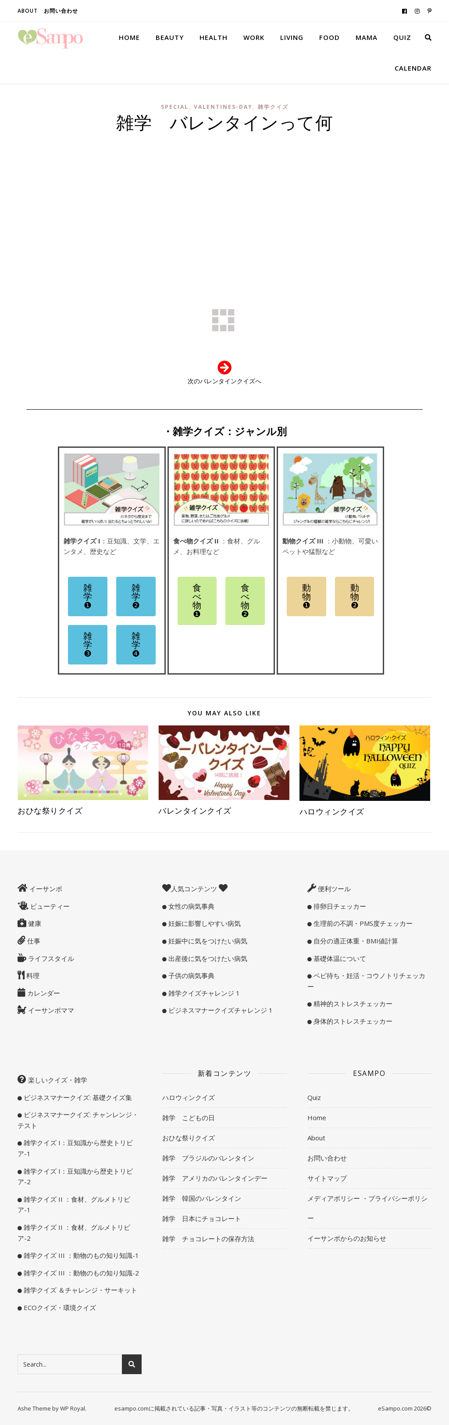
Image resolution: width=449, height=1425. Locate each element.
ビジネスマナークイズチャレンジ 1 (220, 1010)
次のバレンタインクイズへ (224, 381)
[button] (87, 596)
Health (214, 37)
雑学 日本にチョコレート (201, 1218)
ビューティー (49, 906)
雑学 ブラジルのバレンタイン (208, 1158)
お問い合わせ (61, 10)
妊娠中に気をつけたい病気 (207, 940)
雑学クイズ (273, 107)
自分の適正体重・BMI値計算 (355, 940)
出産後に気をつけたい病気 (207, 958)
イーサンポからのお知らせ (346, 1238)
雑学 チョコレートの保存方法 (208, 1238)
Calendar (413, 68)
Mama (367, 37)
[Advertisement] (224, 203)
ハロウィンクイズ (331, 811)
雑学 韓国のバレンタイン (201, 1198)
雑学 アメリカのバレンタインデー (214, 1178)
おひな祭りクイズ (50, 810)
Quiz (402, 37)
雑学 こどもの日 (188, 1117)
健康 (33, 923)
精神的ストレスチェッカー (352, 1003)
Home (129, 37)
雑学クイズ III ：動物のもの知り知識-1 (80, 1255)
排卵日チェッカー (339, 906)
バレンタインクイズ (195, 810)
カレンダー (42, 993)
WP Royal (72, 1408)
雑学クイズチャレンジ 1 (203, 993)
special (175, 107)
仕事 (32, 940)
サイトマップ (327, 1178)
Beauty (170, 37)
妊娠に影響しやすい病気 (204, 923)
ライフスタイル (50, 958)
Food (329, 37)
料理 (32, 975)
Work (253, 37)
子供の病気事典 (190, 975)
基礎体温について (339, 958)
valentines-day (223, 107)
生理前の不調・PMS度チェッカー (362, 923)
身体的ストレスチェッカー (352, 1021)
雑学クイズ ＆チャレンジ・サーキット (79, 1290)
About (28, 10)
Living (291, 37)
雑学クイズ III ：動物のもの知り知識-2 (80, 1272)
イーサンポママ (50, 1010)
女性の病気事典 (190, 906)
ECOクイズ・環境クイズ (59, 1307)
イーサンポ (45, 888)
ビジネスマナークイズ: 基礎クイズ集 (77, 1097)
